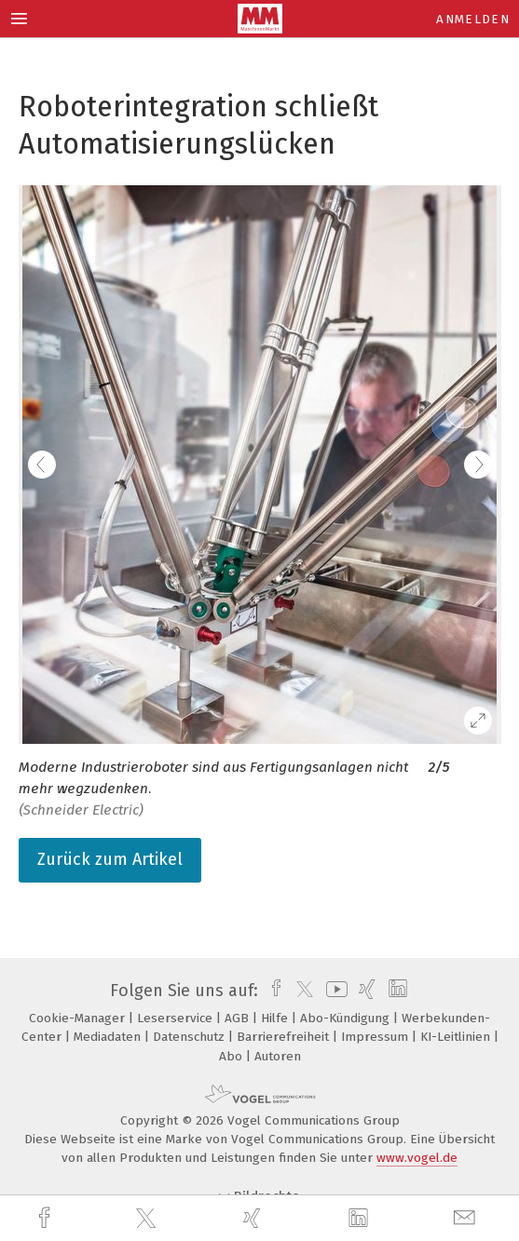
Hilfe (276, 1018)
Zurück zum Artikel (110, 859)
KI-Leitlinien (457, 1037)
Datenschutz (190, 1037)
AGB (239, 1018)
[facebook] (46, 1218)
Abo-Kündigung (346, 1018)
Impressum (376, 1037)
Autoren (277, 1056)
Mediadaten (109, 1037)
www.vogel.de (417, 1158)
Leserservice (176, 1018)
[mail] (467, 1218)
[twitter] (148, 1219)
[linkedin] (361, 1219)
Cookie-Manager (79, 1018)
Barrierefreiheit (285, 1037)
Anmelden (473, 19)
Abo (232, 1056)
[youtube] (334, 990)
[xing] (254, 1218)
